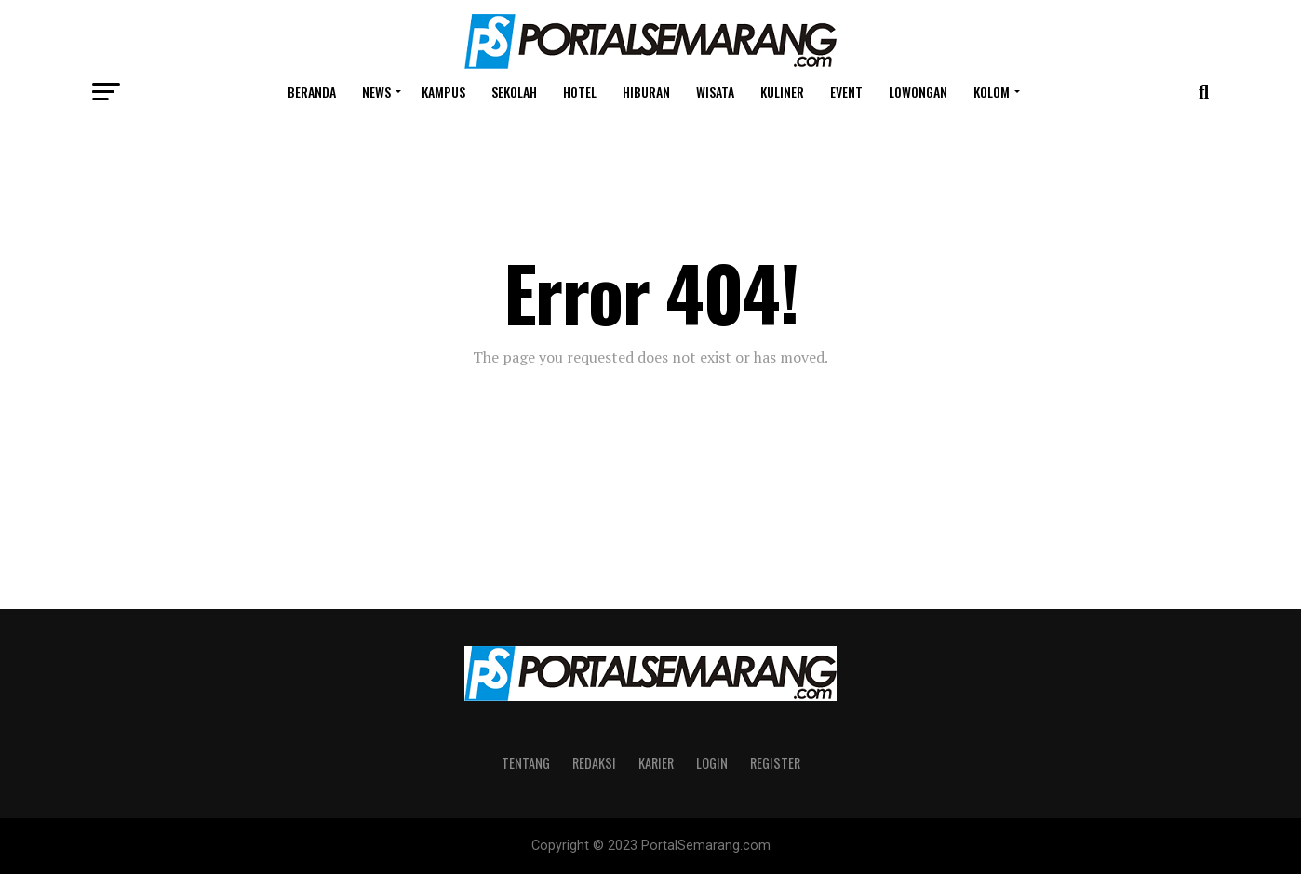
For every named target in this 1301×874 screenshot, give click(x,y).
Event (846, 91)
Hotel (580, 91)
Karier (656, 763)
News (376, 91)
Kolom (991, 91)
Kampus (443, 91)
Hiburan (646, 91)
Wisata (715, 91)
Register (775, 763)
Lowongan (918, 91)
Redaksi (594, 763)
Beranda (312, 91)
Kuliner (782, 91)
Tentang (526, 763)
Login (712, 763)
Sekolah (514, 91)
